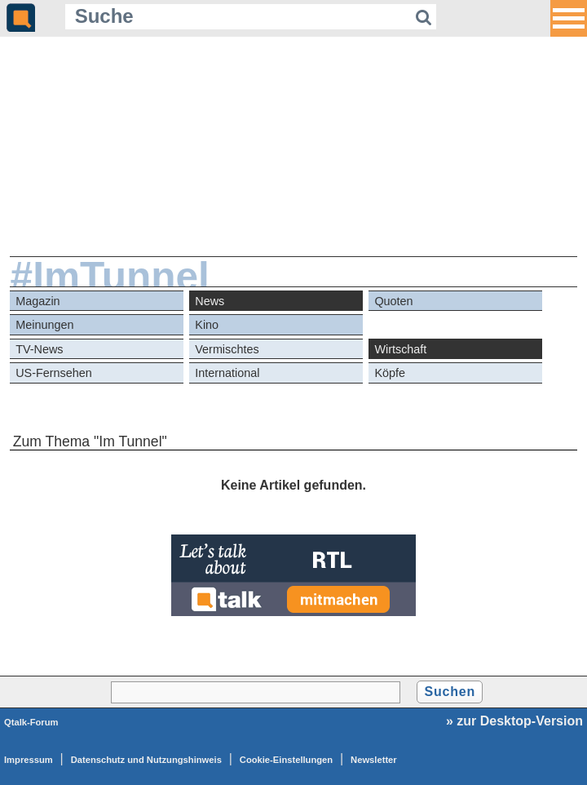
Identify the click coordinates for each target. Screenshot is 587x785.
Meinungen (44, 324)
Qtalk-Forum (31, 722)
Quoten (393, 301)
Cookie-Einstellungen (286, 760)
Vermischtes (226, 349)
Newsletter (374, 760)
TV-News (39, 349)
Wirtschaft (400, 349)
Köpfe (389, 372)
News (209, 301)
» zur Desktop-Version (514, 721)
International (227, 372)
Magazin (37, 301)
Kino (206, 324)
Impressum (28, 760)
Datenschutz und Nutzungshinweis (146, 760)
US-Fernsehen (53, 372)
